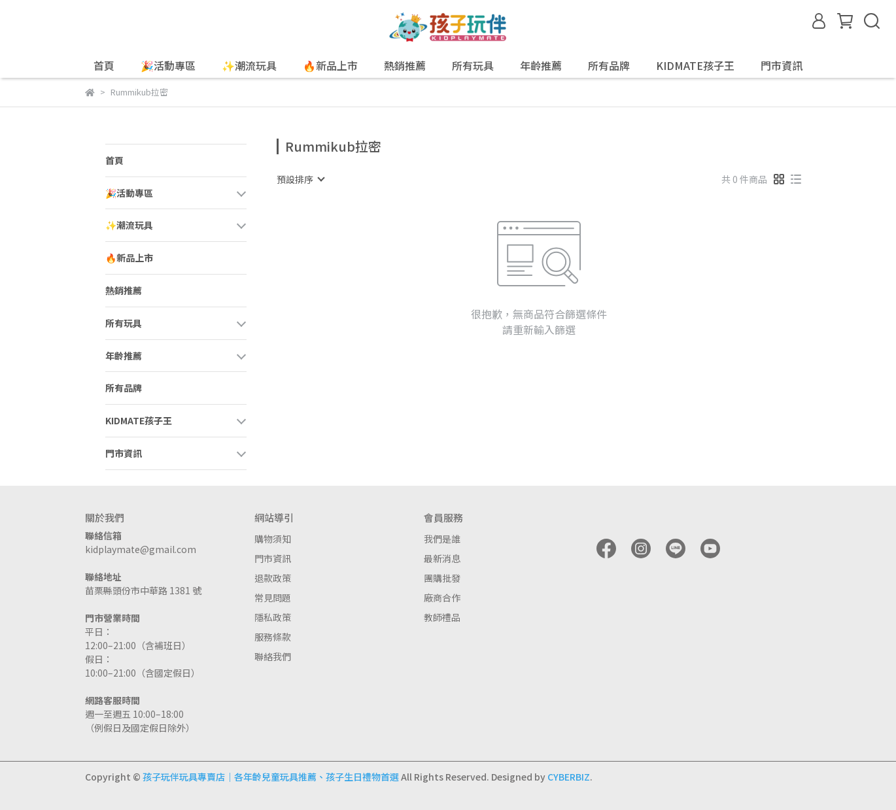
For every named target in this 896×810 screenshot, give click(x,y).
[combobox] (300, 179)
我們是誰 (442, 538)
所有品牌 (609, 65)
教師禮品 (442, 617)
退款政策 (272, 577)
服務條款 (272, 636)
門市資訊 (272, 558)
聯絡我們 (272, 656)
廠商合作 (442, 597)
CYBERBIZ (568, 776)
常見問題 (272, 597)
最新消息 (442, 558)
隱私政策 (272, 617)
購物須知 (272, 538)
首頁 (104, 65)
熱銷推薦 (405, 65)
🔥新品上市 (330, 65)
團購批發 (442, 577)
